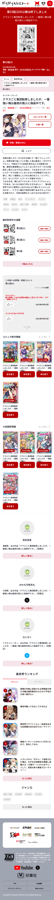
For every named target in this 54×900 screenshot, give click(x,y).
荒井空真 (11, 69)
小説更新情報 (9, 426)
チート (6, 209)
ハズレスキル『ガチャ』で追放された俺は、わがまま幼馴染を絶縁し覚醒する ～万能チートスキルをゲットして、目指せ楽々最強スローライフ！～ (35, 764)
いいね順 (45, 287)
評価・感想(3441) (18, 142)
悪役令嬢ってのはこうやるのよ (33, 706)
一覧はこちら (27, 263)
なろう (24, 209)
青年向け (28, 794)
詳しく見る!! (26, 555)
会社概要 (39, 883)
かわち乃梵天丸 (25, 69)
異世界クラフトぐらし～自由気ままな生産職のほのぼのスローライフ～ (35, 725)
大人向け (43, 204)
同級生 (12, 199)
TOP (15, 883)
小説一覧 (40, 124)
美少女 (14, 204)
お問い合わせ (39, 888)
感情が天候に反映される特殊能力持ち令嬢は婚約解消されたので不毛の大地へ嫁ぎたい (35, 691)
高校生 (6, 204)
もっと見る (27, 327)
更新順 (37, 287)
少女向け (7, 799)
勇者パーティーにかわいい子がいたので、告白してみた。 (35, 743)
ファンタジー (30, 199)
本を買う (10, 374)
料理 (5, 199)
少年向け (18, 794)
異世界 (34, 204)
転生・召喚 (24, 204)
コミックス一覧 (40, 116)
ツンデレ (42, 199)
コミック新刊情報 (11, 336)
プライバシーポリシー (15, 888)
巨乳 (20, 199)
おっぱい (15, 209)
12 (12, 304)
